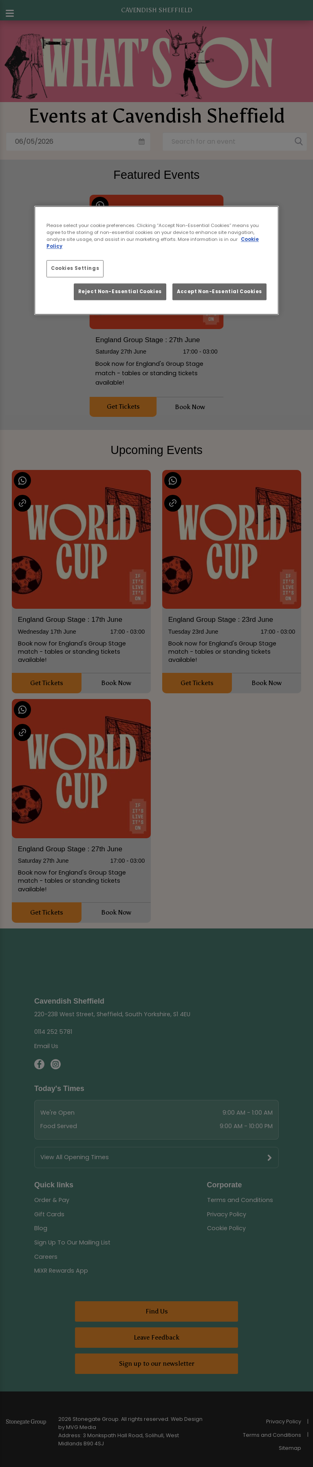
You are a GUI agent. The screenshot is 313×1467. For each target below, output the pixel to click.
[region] (156, 260)
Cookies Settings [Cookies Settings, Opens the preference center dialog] (75, 268)
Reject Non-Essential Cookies (120, 291)
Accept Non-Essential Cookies (219, 291)
